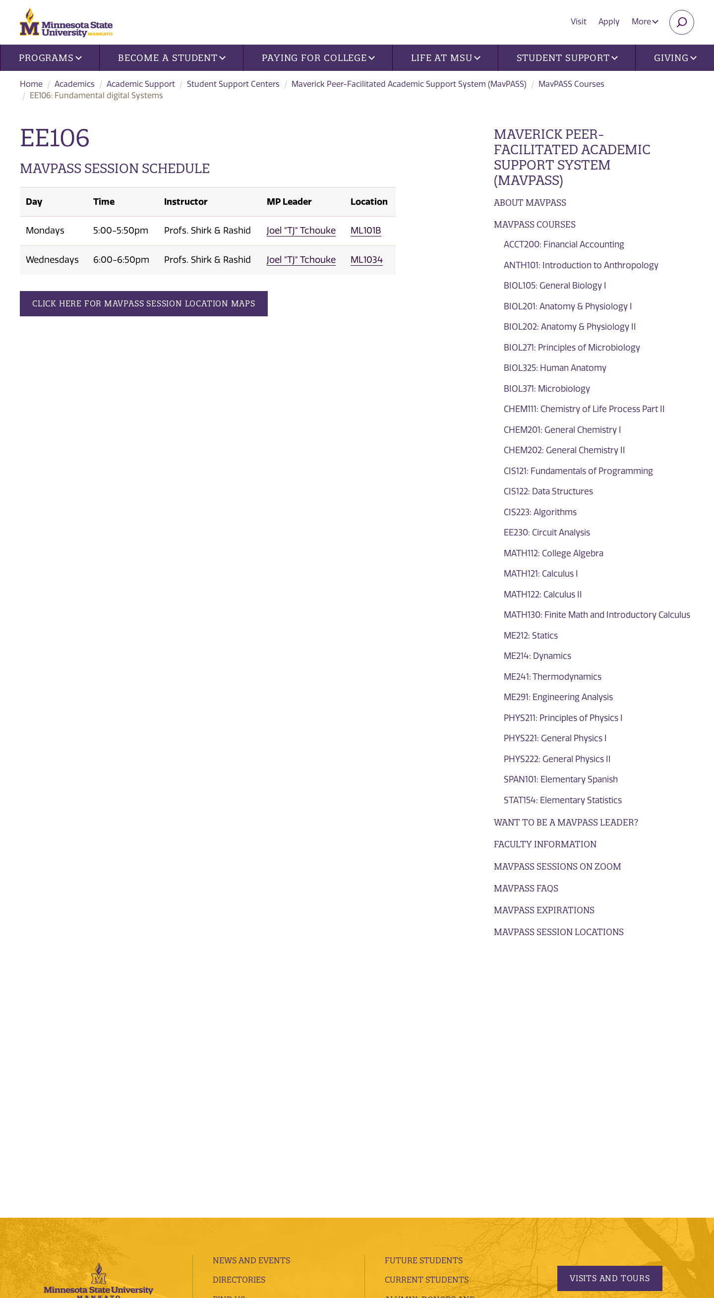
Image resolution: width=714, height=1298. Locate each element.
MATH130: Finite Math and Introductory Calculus (597, 615)
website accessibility (330, 1205)
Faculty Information (545, 844)
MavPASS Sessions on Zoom (557, 866)
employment (242, 1096)
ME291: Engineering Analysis (558, 697)
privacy (217, 1205)
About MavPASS (530, 202)
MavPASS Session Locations (559, 932)
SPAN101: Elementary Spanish (561, 779)
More (645, 21)
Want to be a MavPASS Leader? (566, 822)
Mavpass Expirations (544, 910)
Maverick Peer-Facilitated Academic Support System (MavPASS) (409, 84)
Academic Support (141, 84)
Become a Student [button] (172, 57)
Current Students (427, 1017)
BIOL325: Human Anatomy (555, 368)
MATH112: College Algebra (553, 553)
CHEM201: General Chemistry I (562, 430)
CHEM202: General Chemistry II (564, 450)
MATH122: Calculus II (543, 594)
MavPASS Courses (571, 84)
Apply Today (599, 1098)
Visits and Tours (610, 1015)
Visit (579, 21)
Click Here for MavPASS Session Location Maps (143, 303)
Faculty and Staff (426, 1068)
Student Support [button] (567, 57)
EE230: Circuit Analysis (547, 532)
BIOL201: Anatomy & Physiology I (568, 306)
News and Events (251, 998)
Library (229, 1076)
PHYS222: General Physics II (557, 759)
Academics (75, 84)
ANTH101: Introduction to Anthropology (581, 265)
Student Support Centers (233, 84)
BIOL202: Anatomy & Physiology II (570, 327)
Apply (609, 21)
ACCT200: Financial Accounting (564, 244)
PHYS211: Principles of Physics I (563, 718)
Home (31, 84)
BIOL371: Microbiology (547, 389)
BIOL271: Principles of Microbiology (572, 348)
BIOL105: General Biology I (555, 286)
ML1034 (367, 259)
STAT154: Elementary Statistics (563, 800)
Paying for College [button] (318, 57)
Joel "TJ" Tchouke (301, 230)
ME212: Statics (531, 636)
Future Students (424, 998)
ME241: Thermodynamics (552, 677)
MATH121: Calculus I (541, 574)
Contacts (234, 1057)
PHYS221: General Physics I (555, 738)
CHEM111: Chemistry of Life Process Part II (584, 409)
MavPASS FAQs (526, 888)
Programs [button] (50, 57)
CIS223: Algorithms (540, 512)
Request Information (615, 1056)
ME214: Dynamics (537, 656)
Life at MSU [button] (445, 57)
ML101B (366, 230)
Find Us (229, 1037)
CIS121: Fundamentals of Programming (578, 471)
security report (262, 1205)
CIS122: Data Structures (548, 491)
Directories (239, 1017)
